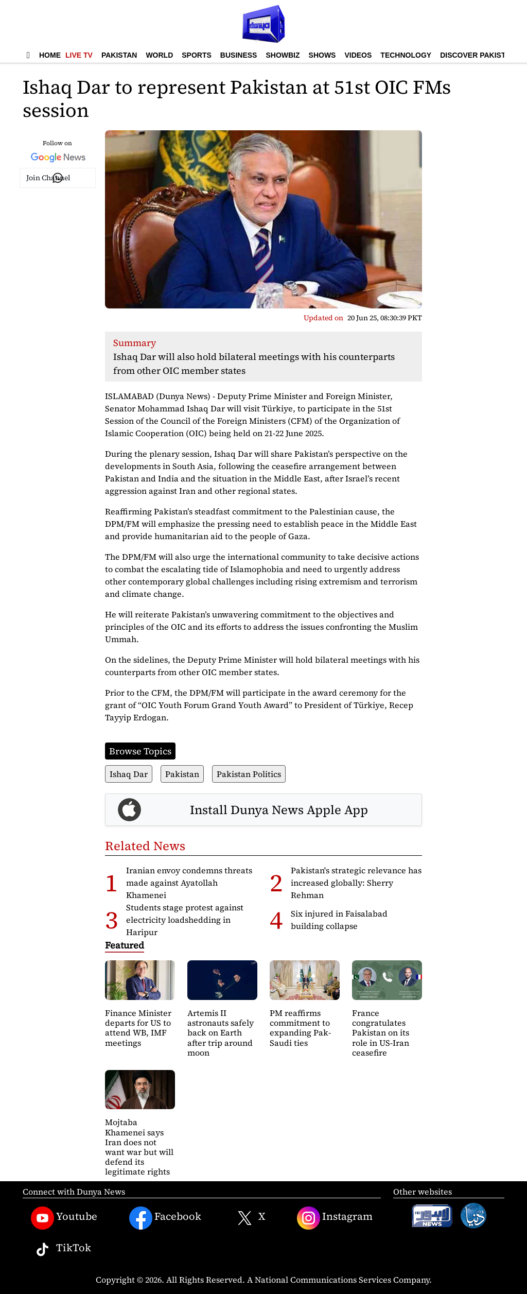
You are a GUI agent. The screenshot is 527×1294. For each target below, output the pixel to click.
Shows (322, 55)
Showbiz (283, 55)
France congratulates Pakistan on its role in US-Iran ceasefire (380, 1032)
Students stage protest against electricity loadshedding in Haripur (184, 920)
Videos (358, 55)
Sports (197, 55)
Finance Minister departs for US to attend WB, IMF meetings (138, 1027)
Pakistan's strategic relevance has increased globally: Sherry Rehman (356, 883)
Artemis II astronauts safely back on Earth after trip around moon (220, 1032)
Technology (405, 55)
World (159, 55)
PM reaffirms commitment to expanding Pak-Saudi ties (300, 1027)
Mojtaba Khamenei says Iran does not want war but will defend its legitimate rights (139, 1146)
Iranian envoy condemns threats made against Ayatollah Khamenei (189, 883)
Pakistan (119, 55)
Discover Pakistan (478, 55)
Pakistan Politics (249, 774)
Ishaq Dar (129, 774)
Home (50, 55)
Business (238, 55)
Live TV (79, 55)
